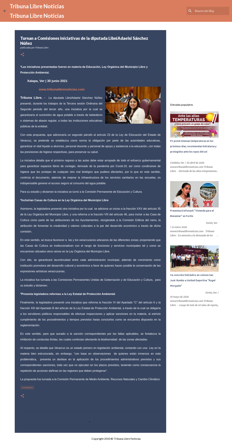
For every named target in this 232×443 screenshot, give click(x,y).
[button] (22, 54)
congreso (27, 387)
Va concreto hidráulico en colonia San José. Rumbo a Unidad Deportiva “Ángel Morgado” (192, 280)
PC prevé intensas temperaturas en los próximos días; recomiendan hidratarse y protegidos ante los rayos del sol (193, 146)
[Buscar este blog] (211, 11)
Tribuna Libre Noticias (37, 6)
